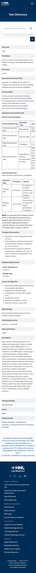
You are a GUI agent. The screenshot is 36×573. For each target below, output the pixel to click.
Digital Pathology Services (13, 528)
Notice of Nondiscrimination (18, 565)
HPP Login (8, 514)
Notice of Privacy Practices (17, 563)
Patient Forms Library (12, 549)
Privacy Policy (12, 561)
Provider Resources (11, 552)
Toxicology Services (11, 531)
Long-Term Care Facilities (13, 524)
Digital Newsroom (10, 542)
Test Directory (9, 507)
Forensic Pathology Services (14, 535)
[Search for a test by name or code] (15, 28)
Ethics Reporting (10, 500)
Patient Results (9, 510)
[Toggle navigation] (32, 4)
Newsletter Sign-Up (11, 545)
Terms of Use (23, 561)
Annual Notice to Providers (14, 517)
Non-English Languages (18, 567)
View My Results (10, 496)
